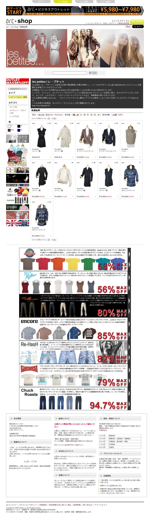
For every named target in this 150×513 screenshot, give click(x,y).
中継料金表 (103, 430)
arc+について (11, 505)
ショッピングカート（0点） (96, 23)
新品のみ (49, 115)
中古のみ (58, 115)
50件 (120, 115)
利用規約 (43, 505)
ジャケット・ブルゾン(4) (17, 111)
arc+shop (14, 27)
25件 (115, 115)
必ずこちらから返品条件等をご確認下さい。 (69, 445)
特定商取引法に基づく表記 (60, 505)
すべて (41, 115)
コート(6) (13, 107)
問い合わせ (87, 505)
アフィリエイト (100, 505)
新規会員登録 (123, 23)
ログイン (112, 23)
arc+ (7, 27)
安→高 (89, 115)
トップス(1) (14, 116)
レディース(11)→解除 (18, 97)
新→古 (76, 115)
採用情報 (77, 505)
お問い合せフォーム (16, 430)
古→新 (83, 115)
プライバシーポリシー (28, 505)
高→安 (96, 115)
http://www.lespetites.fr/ (41, 105)
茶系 (11, 130)
